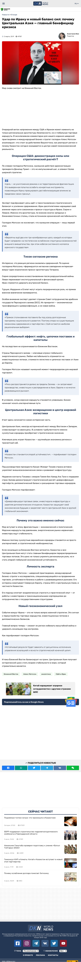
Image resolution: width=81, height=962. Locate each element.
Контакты (53, 955)
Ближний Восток (11, 674)
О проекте (28, 955)
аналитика (46, 674)
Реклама (40, 955)
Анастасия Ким (73, 34)
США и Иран (61, 674)
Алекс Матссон (29, 674)
